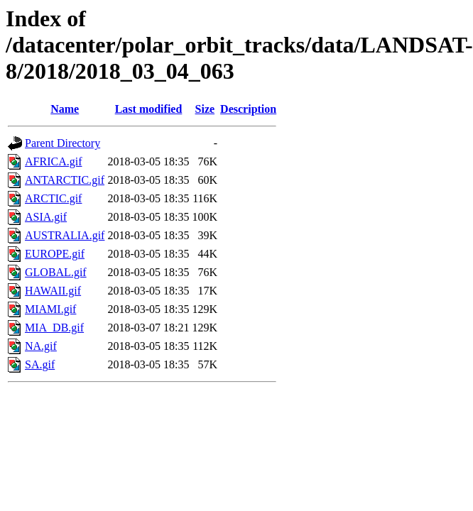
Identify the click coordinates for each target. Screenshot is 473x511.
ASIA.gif (46, 217)
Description (248, 109)
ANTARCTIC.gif (64, 180)
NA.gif (41, 346)
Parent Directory (62, 143)
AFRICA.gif (53, 161)
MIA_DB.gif (54, 328)
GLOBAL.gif (56, 272)
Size (205, 109)
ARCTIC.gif (53, 198)
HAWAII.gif (53, 291)
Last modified (149, 109)
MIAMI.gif (50, 309)
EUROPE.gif (55, 254)
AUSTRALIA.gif (64, 235)
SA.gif (40, 364)
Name (64, 109)
